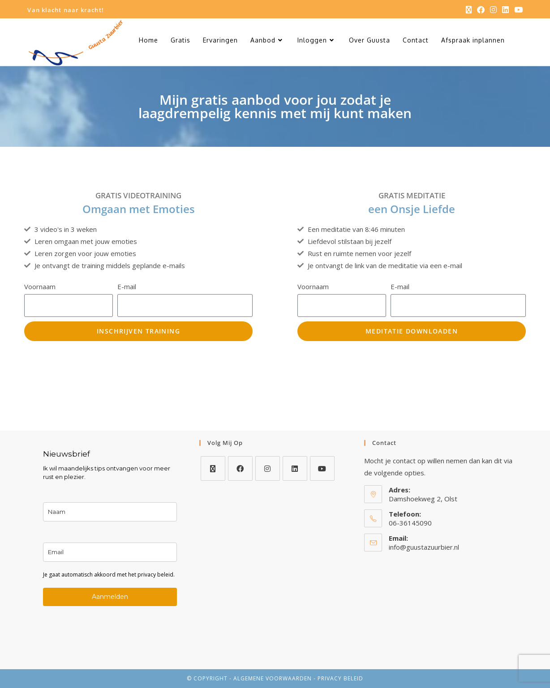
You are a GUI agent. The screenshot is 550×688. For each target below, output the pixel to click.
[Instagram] (267, 468)
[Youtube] (322, 468)
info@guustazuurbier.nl (424, 547)
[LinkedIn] (295, 468)
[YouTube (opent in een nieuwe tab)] (517, 9)
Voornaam (40, 286)
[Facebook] (240, 468)
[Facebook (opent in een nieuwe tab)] (480, 9)
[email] (109, 552)
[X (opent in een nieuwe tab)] (468, 9)
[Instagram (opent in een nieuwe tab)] (493, 9)
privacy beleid (340, 678)
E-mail (126, 286)
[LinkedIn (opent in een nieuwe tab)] (505, 9)
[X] (213, 468)
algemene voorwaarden (272, 678)
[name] (109, 511)
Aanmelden (110, 597)
